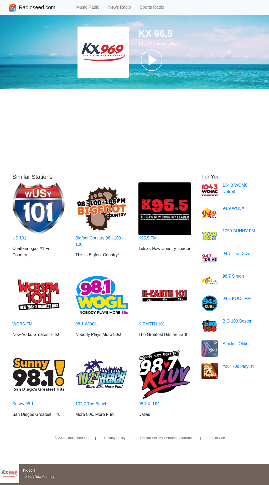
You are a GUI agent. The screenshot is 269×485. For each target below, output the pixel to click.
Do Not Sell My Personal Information (167, 438)
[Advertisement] (134, 131)
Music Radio (90, 7)
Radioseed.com (37, 8)
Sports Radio (154, 7)
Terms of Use (215, 438)
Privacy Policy (115, 438)
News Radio (122, 7)
